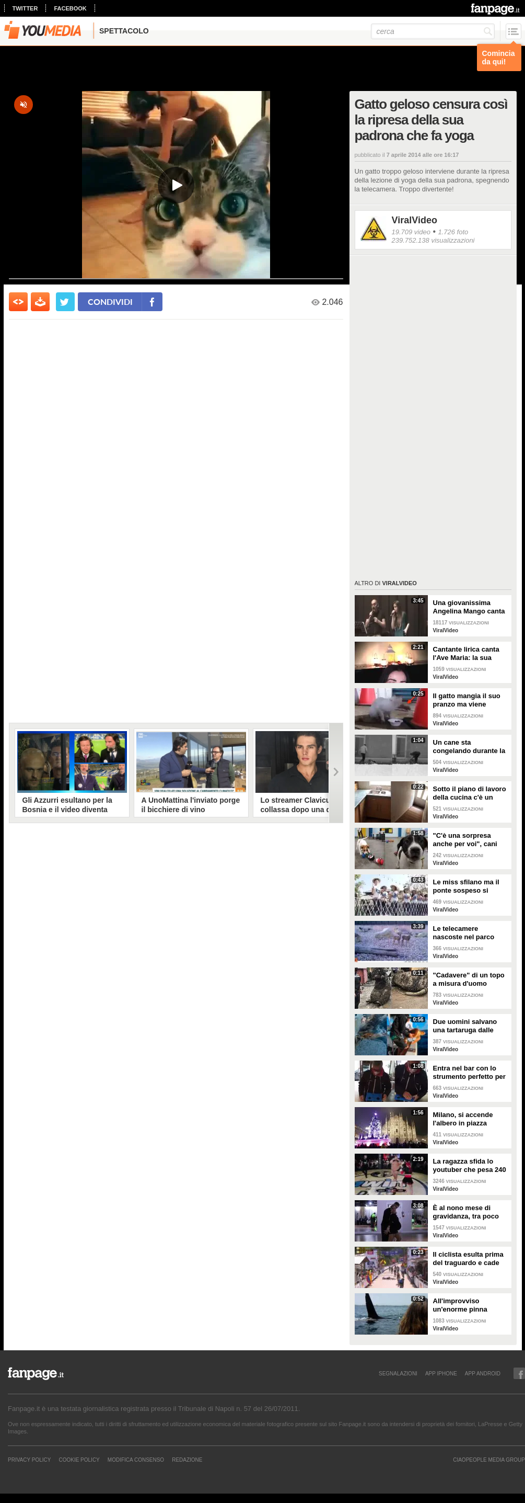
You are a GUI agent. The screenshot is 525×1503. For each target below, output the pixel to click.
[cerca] (433, 31)
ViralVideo (414, 220)
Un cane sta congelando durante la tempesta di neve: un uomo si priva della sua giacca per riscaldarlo (470, 746)
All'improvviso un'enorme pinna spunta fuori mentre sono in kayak (465, 1305)
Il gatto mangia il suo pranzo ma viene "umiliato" (466, 700)
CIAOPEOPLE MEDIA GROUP (489, 1459)
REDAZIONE (187, 1459)
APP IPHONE (441, 1373)
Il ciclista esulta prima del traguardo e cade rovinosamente (468, 1258)
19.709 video (411, 232)
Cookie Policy (79, 1459)
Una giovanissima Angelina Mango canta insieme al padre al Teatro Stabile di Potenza (469, 607)
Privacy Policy (29, 1459)
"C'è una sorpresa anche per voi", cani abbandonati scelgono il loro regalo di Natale (469, 840)
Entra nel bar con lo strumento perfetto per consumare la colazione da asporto (469, 1072)
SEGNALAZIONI (398, 1373)
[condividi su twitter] (65, 301)
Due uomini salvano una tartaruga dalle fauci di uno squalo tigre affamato (465, 1026)
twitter (25, 8)
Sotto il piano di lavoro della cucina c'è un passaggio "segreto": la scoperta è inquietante (469, 793)
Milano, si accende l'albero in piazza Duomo (463, 1119)
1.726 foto (453, 232)
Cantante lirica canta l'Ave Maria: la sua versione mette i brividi (470, 653)
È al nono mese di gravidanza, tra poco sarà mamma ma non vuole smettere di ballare (466, 1212)
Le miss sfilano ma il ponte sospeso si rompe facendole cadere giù (466, 886)
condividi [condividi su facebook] (110, 301)
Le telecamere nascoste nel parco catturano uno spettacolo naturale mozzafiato (464, 933)
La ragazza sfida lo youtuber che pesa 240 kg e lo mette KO (469, 1165)
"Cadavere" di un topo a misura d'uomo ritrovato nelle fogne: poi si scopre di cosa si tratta (470, 979)
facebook (70, 8)
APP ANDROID (482, 1373)
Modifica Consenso (136, 1459)
